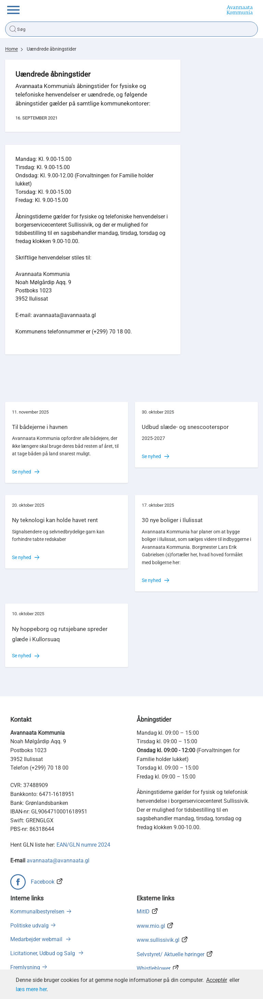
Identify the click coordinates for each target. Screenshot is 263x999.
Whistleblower (154, 968)
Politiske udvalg (29, 925)
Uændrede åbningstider (51, 49)
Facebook (42, 881)
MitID (143, 911)
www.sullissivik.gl (158, 940)
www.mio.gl (151, 926)
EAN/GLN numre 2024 (83, 845)
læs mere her (31, 989)
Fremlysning (25, 967)
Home (11, 49)
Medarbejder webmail (37, 939)
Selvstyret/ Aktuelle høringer (170, 954)
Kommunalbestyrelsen (37, 911)
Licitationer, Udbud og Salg (43, 953)
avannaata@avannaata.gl (58, 860)
